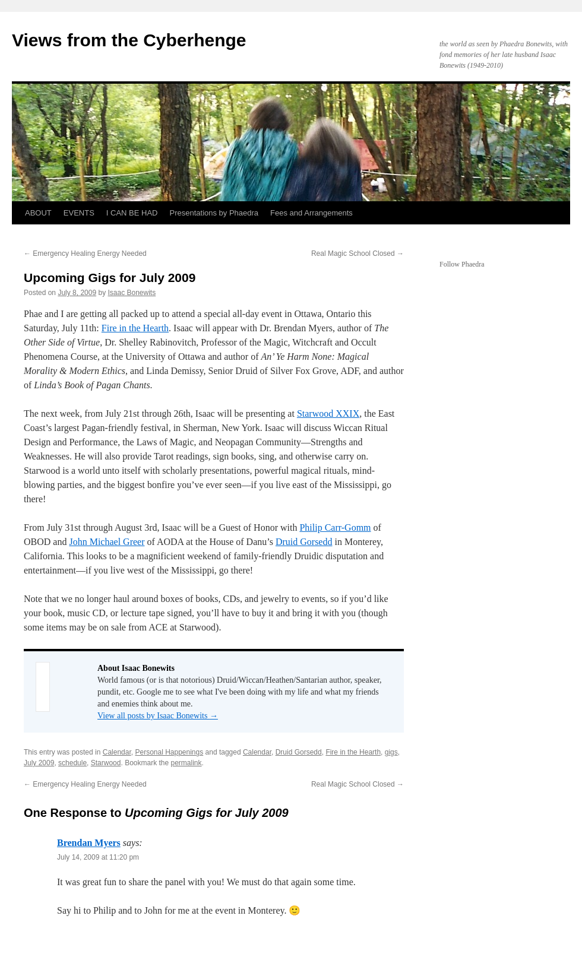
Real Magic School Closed (357, 253)
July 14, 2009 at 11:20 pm (98, 857)
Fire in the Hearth (135, 328)
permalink (186, 763)
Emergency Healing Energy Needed (85, 253)
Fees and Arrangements (311, 212)
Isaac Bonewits (131, 293)
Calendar (117, 752)
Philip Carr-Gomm (335, 527)
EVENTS (79, 212)
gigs (391, 752)
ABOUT (38, 212)
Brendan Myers (89, 843)
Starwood (106, 763)
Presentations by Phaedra (214, 212)
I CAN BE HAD (132, 212)
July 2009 (39, 763)
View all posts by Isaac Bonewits (157, 715)
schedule (72, 763)
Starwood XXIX (328, 413)
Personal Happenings (169, 752)
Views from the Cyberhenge (129, 40)
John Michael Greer (106, 542)
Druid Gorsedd (304, 542)
